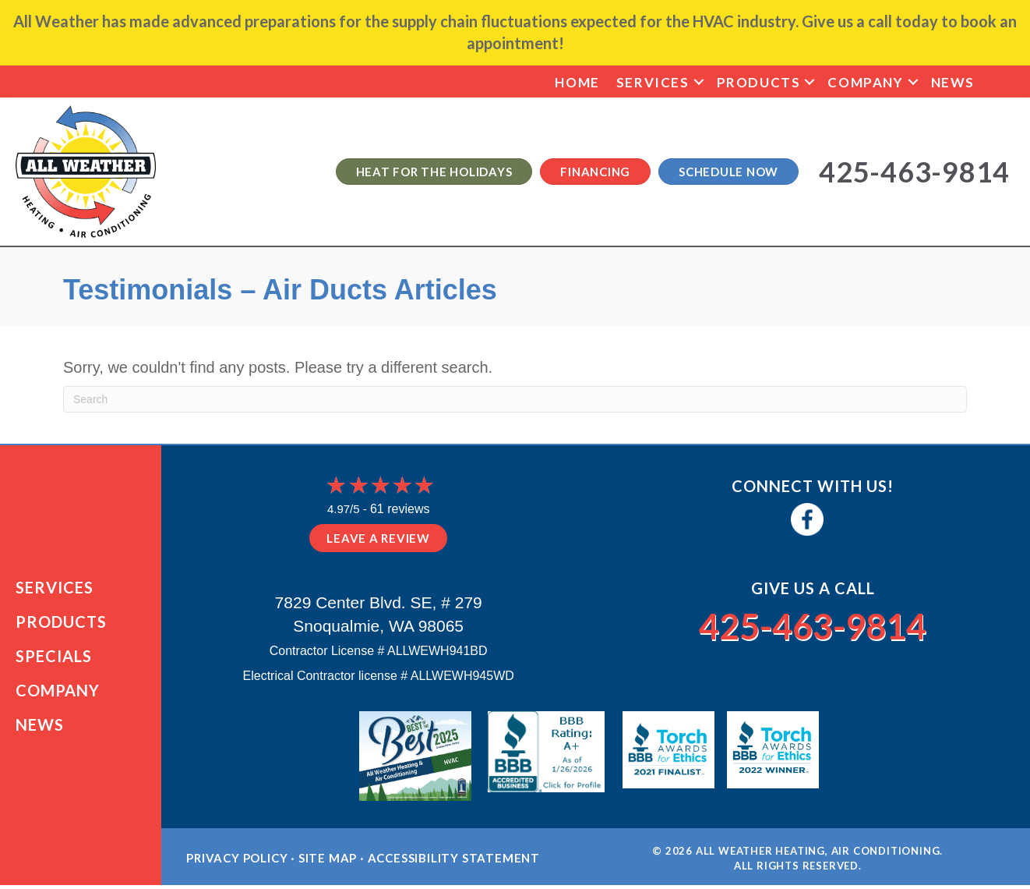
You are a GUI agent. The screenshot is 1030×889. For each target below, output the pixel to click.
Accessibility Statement (454, 862)
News (953, 82)
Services (653, 82)
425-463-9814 (812, 625)
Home (577, 82)
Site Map (327, 862)
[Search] (515, 399)
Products (759, 82)
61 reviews (399, 508)
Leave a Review (378, 538)
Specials (54, 658)
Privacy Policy (236, 862)
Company (865, 82)
